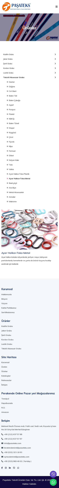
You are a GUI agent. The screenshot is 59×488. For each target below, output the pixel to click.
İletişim (4, 385)
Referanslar (6, 380)
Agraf (10, 105)
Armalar (11, 197)
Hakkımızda (6, 294)
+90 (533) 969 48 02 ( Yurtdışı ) (16, 461)
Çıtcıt (10, 137)
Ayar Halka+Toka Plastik (18, 174)
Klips (10, 146)
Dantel (10, 82)
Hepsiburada (7, 403)
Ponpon (11, 109)
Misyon (4, 299)
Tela (10, 165)
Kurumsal (5, 362)
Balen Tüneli (13, 123)
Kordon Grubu (29, 68)
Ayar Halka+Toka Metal (18, 178)
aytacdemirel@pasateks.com (15, 457)
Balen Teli (12, 96)
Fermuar (11, 151)
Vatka (10, 169)
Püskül (10, 114)
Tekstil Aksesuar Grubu (29, 77)
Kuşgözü (11, 132)
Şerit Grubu (29, 63)
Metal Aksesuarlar (15, 192)
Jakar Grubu (29, 59)
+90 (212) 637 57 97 (11, 439)
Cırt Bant (11, 91)
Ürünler (4, 371)
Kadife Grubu (29, 54)
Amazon (5, 412)
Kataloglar (6, 376)
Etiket (10, 155)
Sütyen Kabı (13, 160)
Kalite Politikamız (8, 308)
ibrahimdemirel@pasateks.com (16, 448)
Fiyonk (10, 142)
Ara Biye (11, 188)
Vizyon (4, 303)
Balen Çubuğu (13, 100)
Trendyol (5, 399)
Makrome (12, 201)
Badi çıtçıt (12, 183)
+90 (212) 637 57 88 (11, 434)
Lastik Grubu (29, 73)
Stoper (10, 128)
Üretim (4, 367)
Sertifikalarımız (8, 312)
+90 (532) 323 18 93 (11, 452)
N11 (3, 407)
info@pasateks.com (11, 443)
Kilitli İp (10, 119)
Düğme (11, 86)
